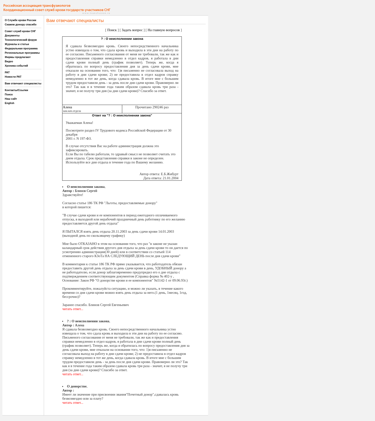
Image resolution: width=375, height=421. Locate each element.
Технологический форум (21, 39)
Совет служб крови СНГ (20, 31)
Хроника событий (16, 65)
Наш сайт (11, 98)
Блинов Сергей (86, 191)
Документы (12, 35)
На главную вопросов (164, 30)
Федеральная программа (21, 48)
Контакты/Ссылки (16, 90)
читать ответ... (72, 309)
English (9, 103)
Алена (67, 107)
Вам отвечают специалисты (23, 83)
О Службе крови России (20, 20)
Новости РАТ (13, 76)
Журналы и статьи (17, 44)
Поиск (9, 94)
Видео (9, 61)
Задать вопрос (132, 30)
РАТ (7, 72)
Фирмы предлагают (18, 57)
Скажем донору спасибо (20, 24)
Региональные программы (22, 52)
